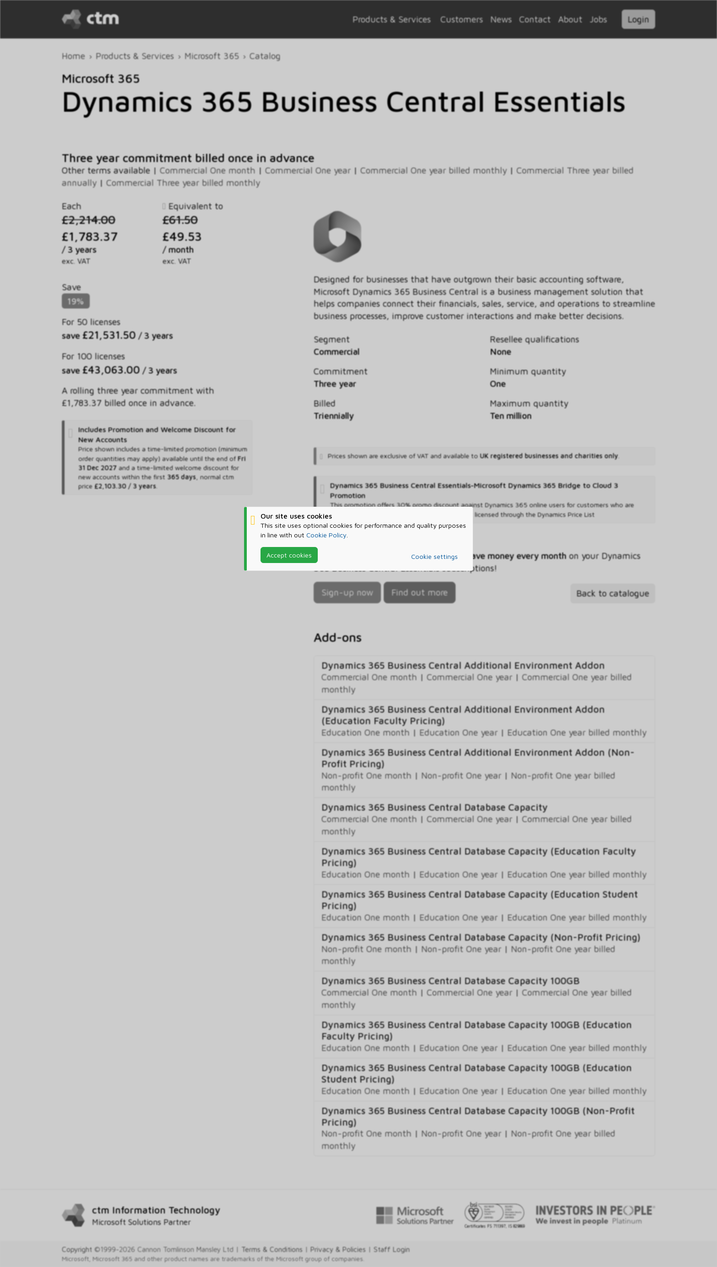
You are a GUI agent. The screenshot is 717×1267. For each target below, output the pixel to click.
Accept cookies (289, 555)
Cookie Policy (326, 535)
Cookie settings (434, 556)
